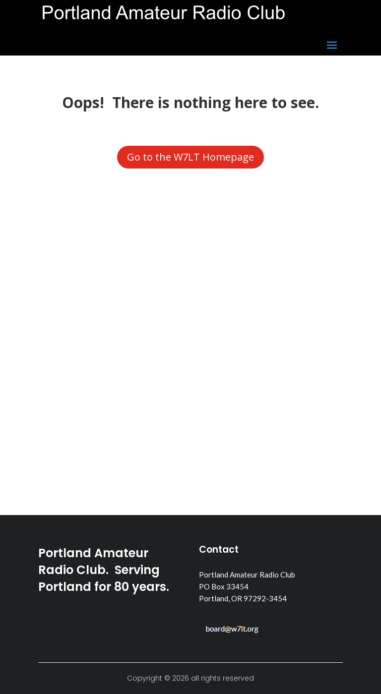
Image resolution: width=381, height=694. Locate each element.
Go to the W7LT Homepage (190, 157)
